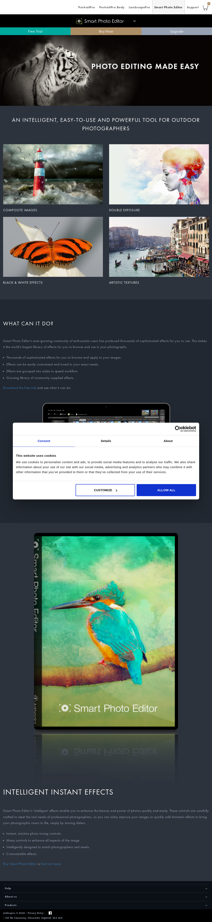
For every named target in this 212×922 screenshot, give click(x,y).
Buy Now (106, 31)
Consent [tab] (44, 440)
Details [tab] (106, 440)
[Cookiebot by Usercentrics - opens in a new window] (178, 429)
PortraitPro (86, 7)
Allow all (166, 490)
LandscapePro (139, 7)
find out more (51, 864)
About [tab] (168, 440)
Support (193, 7)
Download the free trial (19, 388)
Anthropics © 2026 (14, 913)
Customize (105, 490)
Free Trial (35, 31)
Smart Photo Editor (168, 7)
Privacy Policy (36, 913)
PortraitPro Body (112, 7)
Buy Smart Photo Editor (20, 864)
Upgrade (177, 31)
